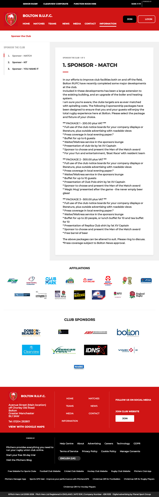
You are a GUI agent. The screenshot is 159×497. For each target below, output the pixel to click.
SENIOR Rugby (30, 4)
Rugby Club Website (120, 471)
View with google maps (26, 427)
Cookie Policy (108, 451)
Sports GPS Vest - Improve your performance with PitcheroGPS (59, 479)
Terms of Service (69, 451)
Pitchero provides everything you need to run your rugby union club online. (29, 448)
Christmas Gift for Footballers (106, 479)
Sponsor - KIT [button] (19, 62)
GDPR (137, 443)
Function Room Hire (85, 4)
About (80, 443)
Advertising (94, 443)
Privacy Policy (89, 451)
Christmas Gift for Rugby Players (139, 479)
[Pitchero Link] (149, 5)
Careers (108, 443)
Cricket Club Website (74, 471)
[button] (26, 24)
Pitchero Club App (142, 471)
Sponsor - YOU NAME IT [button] (25, 68)
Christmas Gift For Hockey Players (79, 487)
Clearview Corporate (55, 4)
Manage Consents (130, 451)
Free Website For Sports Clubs (22, 471)
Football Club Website (50, 471)
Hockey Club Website (97, 471)
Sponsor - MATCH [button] (22, 55)
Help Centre (66, 443)
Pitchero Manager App (15, 479)
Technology (123, 443)
